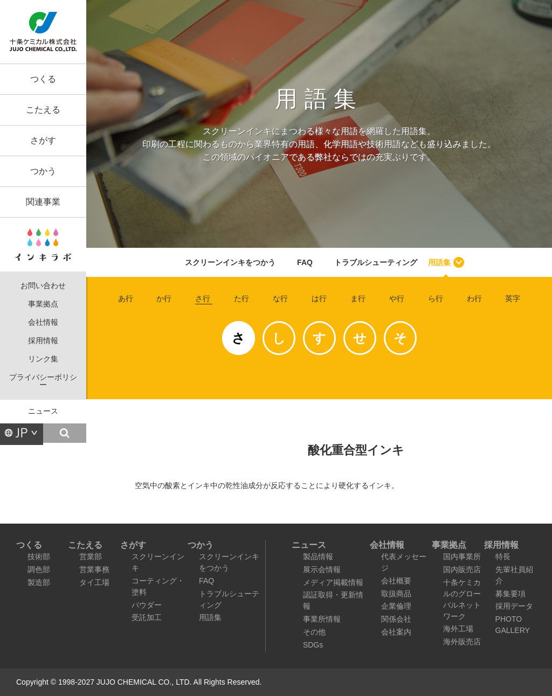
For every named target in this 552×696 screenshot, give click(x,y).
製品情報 (318, 556)
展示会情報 (322, 569)
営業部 (90, 556)
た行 (241, 298)
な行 (280, 298)
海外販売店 (462, 641)
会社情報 (43, 322)
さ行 (202, 298)
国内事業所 (462, 556)
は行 (319, 298)
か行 (163, 298)
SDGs (313, 645)
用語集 (439, 262)
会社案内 (396, 632)
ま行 (357, 298)
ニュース (43, 411)
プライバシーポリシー (43, 381)
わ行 (474, 298)
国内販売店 (462, 569)
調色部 (38, 569)
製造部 (38, 582)
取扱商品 (396, 593)
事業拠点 (43, 304)
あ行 (125, 298)
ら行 (435, 298)
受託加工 (147, 617)
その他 (314, 632)
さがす (43, 140)
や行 (396, 298)
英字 (512, 298)
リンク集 (43, 359)
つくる (43, 78)
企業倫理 (396, 606)
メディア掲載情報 (333, 582)
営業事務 (94, 569)
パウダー (147, 605)
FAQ (305, 262)
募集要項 (510, 593)
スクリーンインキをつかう (230, 262)
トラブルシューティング (375, 262)
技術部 (38, 556)
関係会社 (396, 619)
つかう (43, 171)
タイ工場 (94, 582)
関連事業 (43, 201)
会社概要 (396, 580)
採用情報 (43, 341)
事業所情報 (322, 619)
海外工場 (458, 628)
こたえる (43, 109)
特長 (502, 556)
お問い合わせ (43, 286)
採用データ (514, 606)
